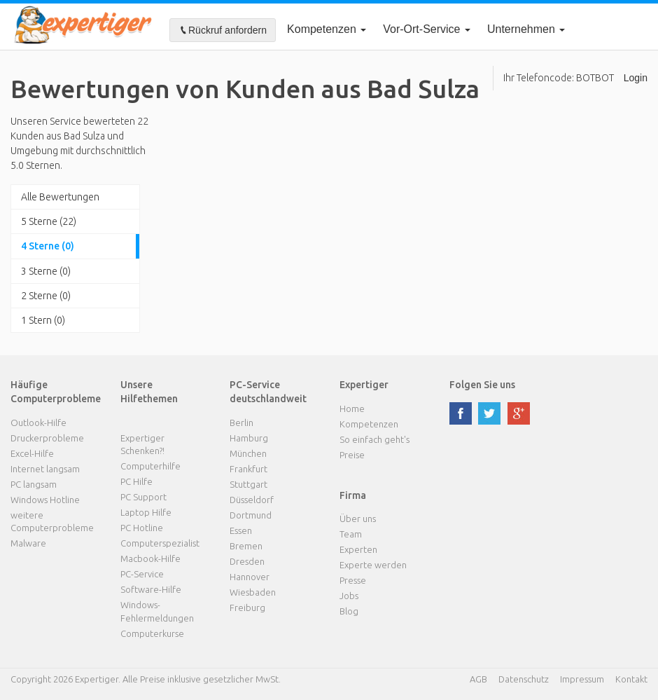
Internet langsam (45, 469)
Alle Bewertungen (60, 197)
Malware (28, 543)
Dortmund (251, 515)
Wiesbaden (253, 592)
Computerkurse (152, 633)
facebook (460, 413)
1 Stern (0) (43, 320)
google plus (518, 413)
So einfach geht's (375, 439)
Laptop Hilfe (146, 512)
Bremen (246, 546)
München (248, 453)
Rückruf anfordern (222, 30)
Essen (241, 530)
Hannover (250, 577)
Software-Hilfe (150, 589)
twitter (489, 413)
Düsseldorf (252, 500)
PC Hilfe (136, 481)
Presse (353, 580)
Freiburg (247, 607)
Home (352, 408)
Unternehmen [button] (526, 29)
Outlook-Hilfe (38, 422)
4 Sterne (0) (47, 246)
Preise (352, 455)
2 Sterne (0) (46, 295)
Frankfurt (248, 469)
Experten (358, 549)
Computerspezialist (160, 543)
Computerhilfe (150, 466)
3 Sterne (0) (46, 271)
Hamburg (249, 438)
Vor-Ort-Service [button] (426, 29)
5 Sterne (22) (48, 221)
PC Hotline (141, 528)
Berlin (241, 422)
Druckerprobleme (47, 438)
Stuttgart (248, 484)
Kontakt (631, 679)
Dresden (247, 561)
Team (351, 534)
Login (636, 77)
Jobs (349, 596)
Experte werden (373, 565)
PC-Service (142, 574)
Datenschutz (523, 679)
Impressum (582, 679)
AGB (478, 679)
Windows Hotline (45, 500)
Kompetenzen (326, 29)
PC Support (143, 497)
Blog (349, 611)
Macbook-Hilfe (150, 558)
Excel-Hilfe (32, 453)
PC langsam (33, 484)
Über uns (358, 518)
